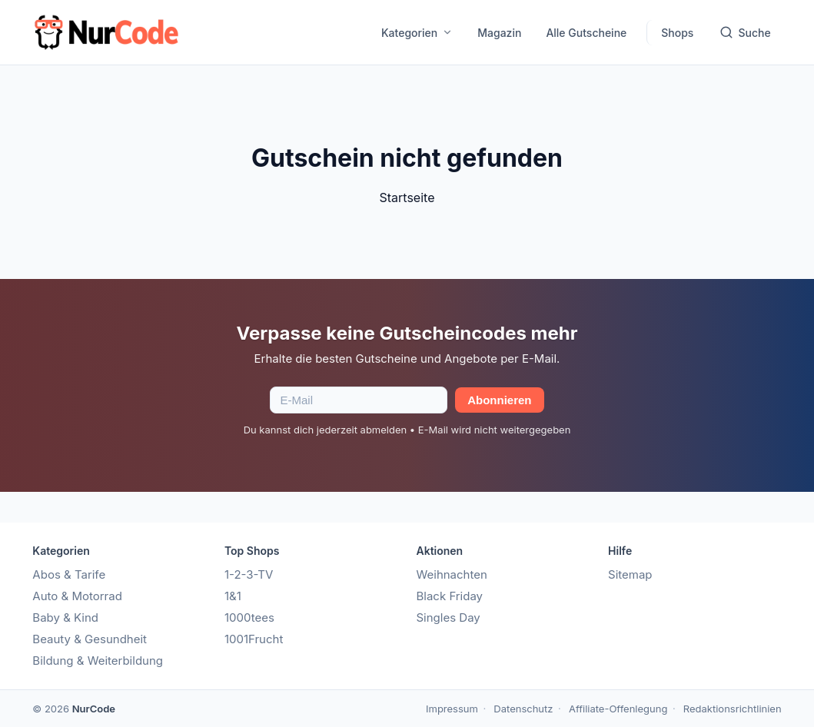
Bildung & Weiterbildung (97, 660)
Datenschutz (523, 708)
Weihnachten (451, 574)
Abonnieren (499, 400)
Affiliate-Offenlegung (618, 708)
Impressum (452, 708)
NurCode (93, 708)
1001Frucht (253, 639)
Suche (744, 32)
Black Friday (449, 596)
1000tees (249, 617)
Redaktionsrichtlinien (732, 708)
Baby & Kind (65, 617)
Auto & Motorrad (77, 596)
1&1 (232, 596)
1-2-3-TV (248, 574)
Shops (677, 32)
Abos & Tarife (68, 574)
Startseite (407, 197)
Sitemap (630, 574)
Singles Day (448, 617)
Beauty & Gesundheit (89, 639)
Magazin (499, 32)
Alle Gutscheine (586, 32)
